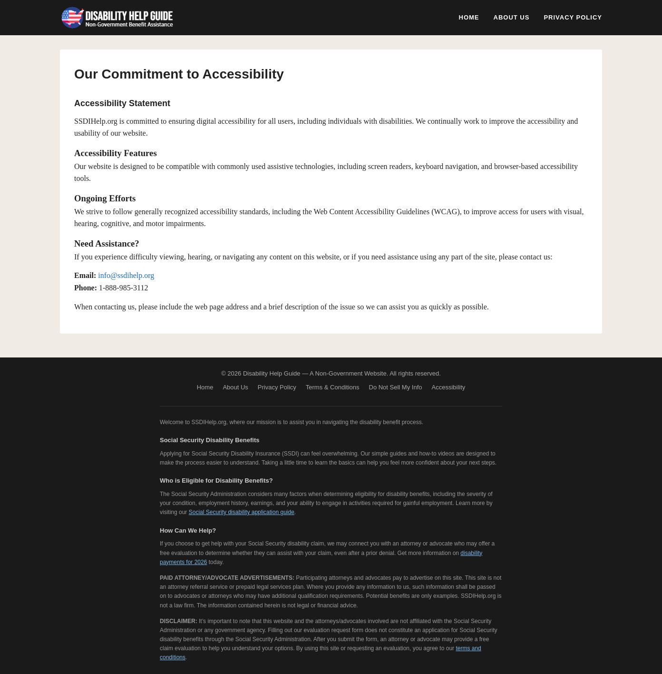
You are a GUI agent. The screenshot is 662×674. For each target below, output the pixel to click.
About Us (512, 17)
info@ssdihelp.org (126, 275)
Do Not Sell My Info (395, 387)
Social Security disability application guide (241, 512)
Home (469, 17)
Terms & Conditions (333, 387)
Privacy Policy (573, 17)
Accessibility (449, 387)
